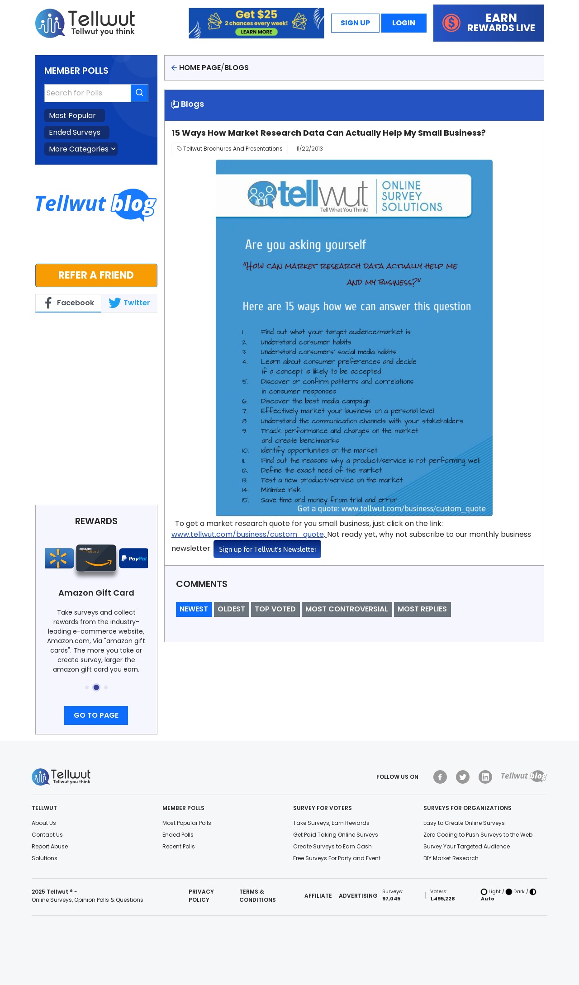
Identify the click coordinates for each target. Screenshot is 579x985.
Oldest (231, 609)
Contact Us (47, 834)
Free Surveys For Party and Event (336, 858)
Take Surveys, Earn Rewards (331, 823)
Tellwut (48, 322)
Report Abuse (50, 846)
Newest (194, 609)
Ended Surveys (74, 132)
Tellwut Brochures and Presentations (229, 148)
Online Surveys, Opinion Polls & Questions (87, 900)
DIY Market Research (451, 858)
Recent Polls (178, 846)
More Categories (79, 149)
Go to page (96, 715)
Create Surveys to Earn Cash (332, 846)
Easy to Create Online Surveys (464, 823)
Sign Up (355, 23)
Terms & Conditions (257, 896)
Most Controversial (346, 609)
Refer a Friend (96, 275)
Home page (200, 67)
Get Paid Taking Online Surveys (335, 834)
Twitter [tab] (129, 303)
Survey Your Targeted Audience (466, 846)
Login (403, 23)
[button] (87, 687)
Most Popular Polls (186, 823)
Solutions (44, 858)
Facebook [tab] (68, 303)
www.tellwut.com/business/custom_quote (247, 534)
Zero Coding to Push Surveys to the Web (477, 834)
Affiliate (318, 896)
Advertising (358, 896)
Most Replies (422, 609)
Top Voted (275, 609)
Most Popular (72, 115)
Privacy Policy (201, 896)
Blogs (236, 67)
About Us (44, 823)
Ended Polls (178, 834)
